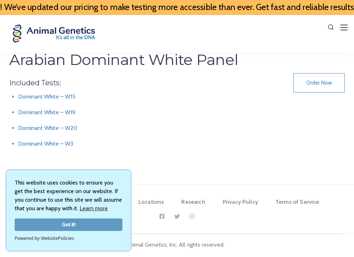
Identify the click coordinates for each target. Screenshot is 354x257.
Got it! (69, 224)
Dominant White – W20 (47, 128)
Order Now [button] (319, 83)
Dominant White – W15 (46, 96)
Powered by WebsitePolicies (44, 238)
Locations (151, 201)
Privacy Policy (240, 201)
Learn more (94, 208)
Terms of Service (297, 201)
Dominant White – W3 (45, 143)
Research (193, 201)
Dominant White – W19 (46, 112)
